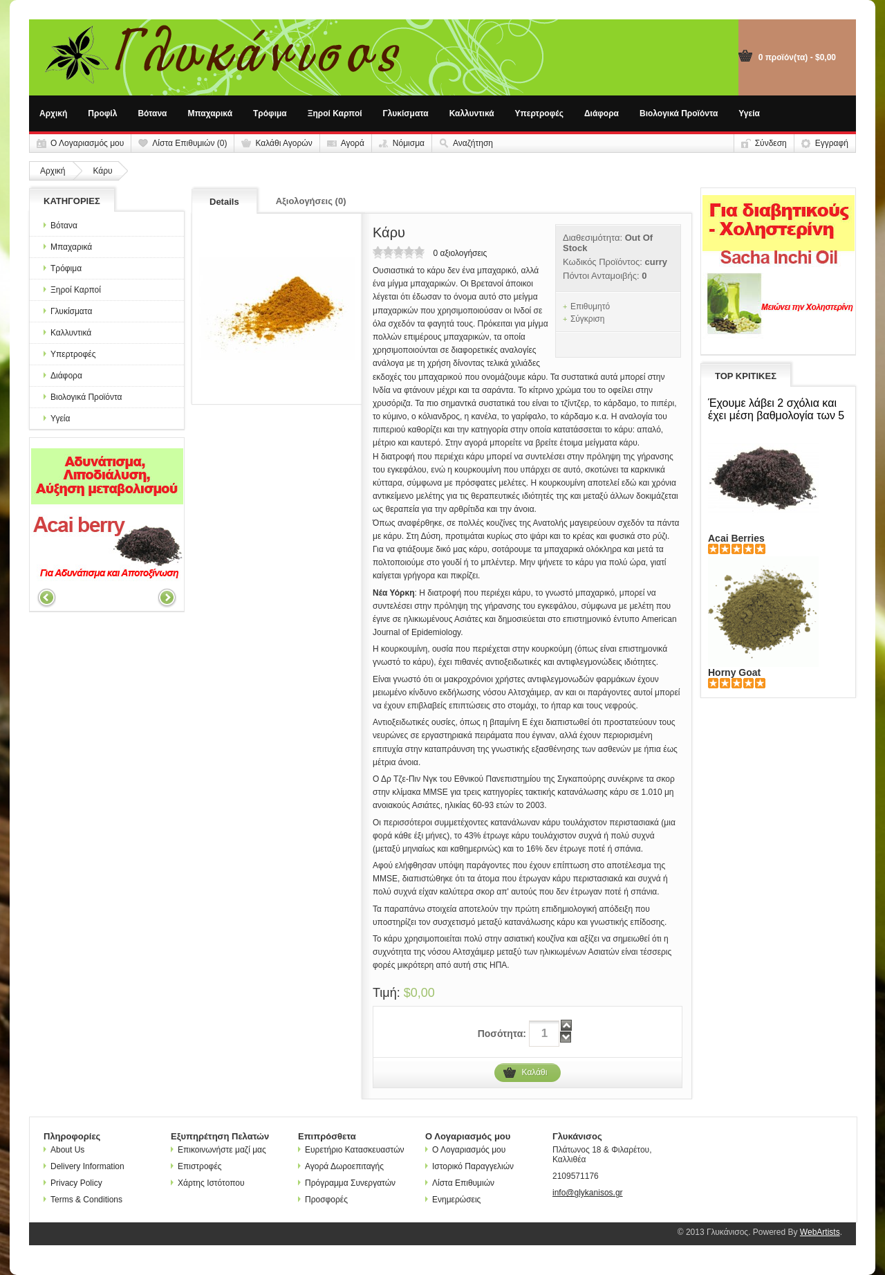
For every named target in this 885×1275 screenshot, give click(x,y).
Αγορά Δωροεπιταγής (341, 1166)
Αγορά (352, 143)
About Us (64, 1150)
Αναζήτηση (473, 143)
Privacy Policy (73, 1183)
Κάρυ (102, 171)
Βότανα (152, 113)
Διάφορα (601, 113)
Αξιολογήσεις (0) (311, 201)
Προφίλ (102, 113)
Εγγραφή (831, 143)
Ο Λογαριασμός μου (87, 143)
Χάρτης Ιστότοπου (208, 1183)
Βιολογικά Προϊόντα (679, 113)
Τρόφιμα (270, 113)
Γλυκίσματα (406, 113)
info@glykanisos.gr (587, 1193)
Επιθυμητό (590, 306)
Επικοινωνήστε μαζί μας (218, 1150)
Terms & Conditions (83, 1199)
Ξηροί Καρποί (335, 113)
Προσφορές (323, 1199)
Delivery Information (84, 1166)
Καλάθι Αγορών (283, 143)
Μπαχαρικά (210, 113)
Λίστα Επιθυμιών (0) (189, 143)
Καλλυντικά (471, 113)
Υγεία (749, 113)
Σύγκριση (587, 319)
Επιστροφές (196, 1166)
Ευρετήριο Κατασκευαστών (351, 1150)
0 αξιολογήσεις (460, 253)
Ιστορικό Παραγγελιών (469, 1166)
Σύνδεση (771, 143)
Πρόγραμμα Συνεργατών (346, 1183)
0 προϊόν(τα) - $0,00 (797, 57)
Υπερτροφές (539, 113)
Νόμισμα (409, 143)
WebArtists (820, 1232)
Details (224, 201)
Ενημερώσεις (453, 1199)
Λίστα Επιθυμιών (459, 1183)
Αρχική (53, 113)
